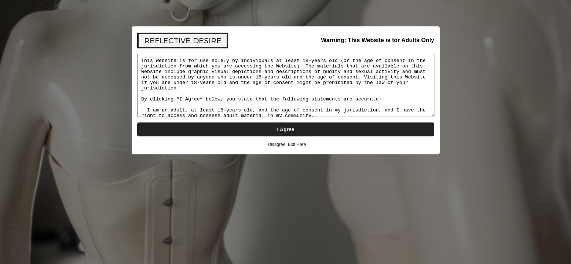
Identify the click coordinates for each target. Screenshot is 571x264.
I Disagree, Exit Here (285, 144)
